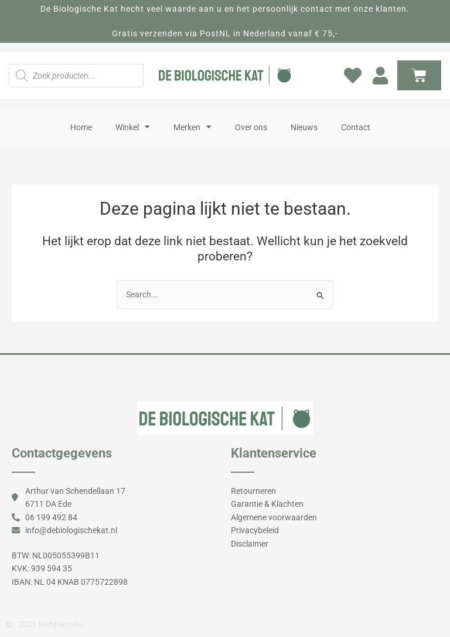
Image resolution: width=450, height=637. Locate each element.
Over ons (251, 127)
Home (81, 127)
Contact (355, 127)
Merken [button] (192, 127)
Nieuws (304, 127)
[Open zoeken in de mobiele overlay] (76, 75)
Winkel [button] (132, 127)
